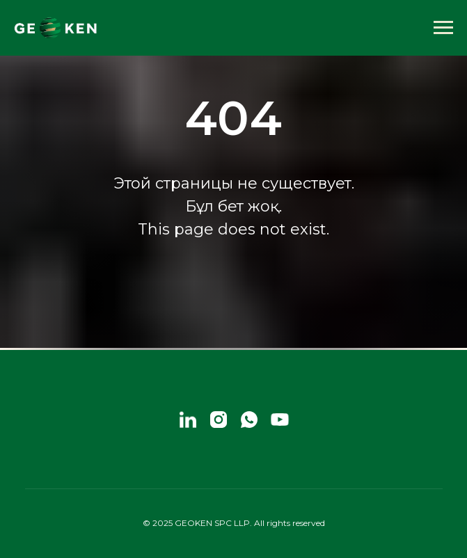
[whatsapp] (249, 419)
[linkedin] (187, 419)
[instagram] (218, 419)
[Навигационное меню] (443, 28)
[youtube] (279, 419)
